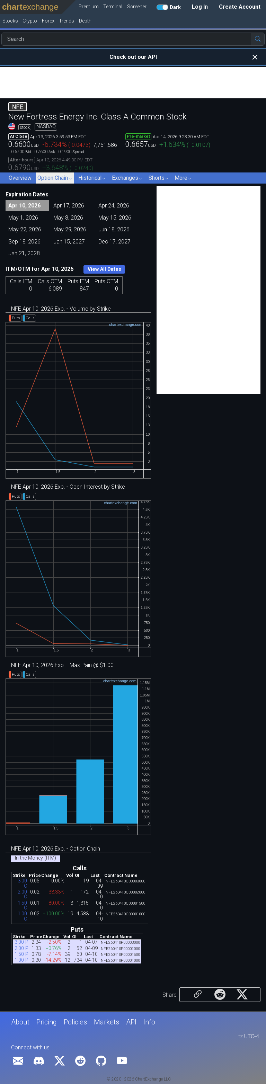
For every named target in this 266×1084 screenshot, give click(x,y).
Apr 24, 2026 (113, 205)
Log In (200, 6)
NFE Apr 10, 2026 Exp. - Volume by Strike (61, 308)
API (131, 1022)
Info (149, 1022)
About (20, 1022)
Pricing (46, 1022)
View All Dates (104, 269)
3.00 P (21, 942)
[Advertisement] (133, 82)
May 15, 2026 (114, 217)
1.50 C (22, 905)
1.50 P (21, 954)
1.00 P (21, 960)
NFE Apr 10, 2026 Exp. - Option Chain (55, 848)
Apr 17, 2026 (68, 205)
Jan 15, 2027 (69, 241)
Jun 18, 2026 (114, 229)
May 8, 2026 (68, 217)
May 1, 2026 (23, 217)
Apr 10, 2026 (24, 205)
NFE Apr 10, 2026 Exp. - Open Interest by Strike (68, 486)
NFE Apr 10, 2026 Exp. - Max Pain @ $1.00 (62, 665)
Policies (75, 1022)
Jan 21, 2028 (24, 253)
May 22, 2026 (24, 229)
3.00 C (22, 883)
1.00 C (22, 916)
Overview (20, 178)
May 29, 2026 (69, 229)
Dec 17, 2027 (114, 241)
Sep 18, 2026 (24, 241)
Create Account (239, 6)
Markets (106, 1022)
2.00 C (22, 894)
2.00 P (21, 948)
